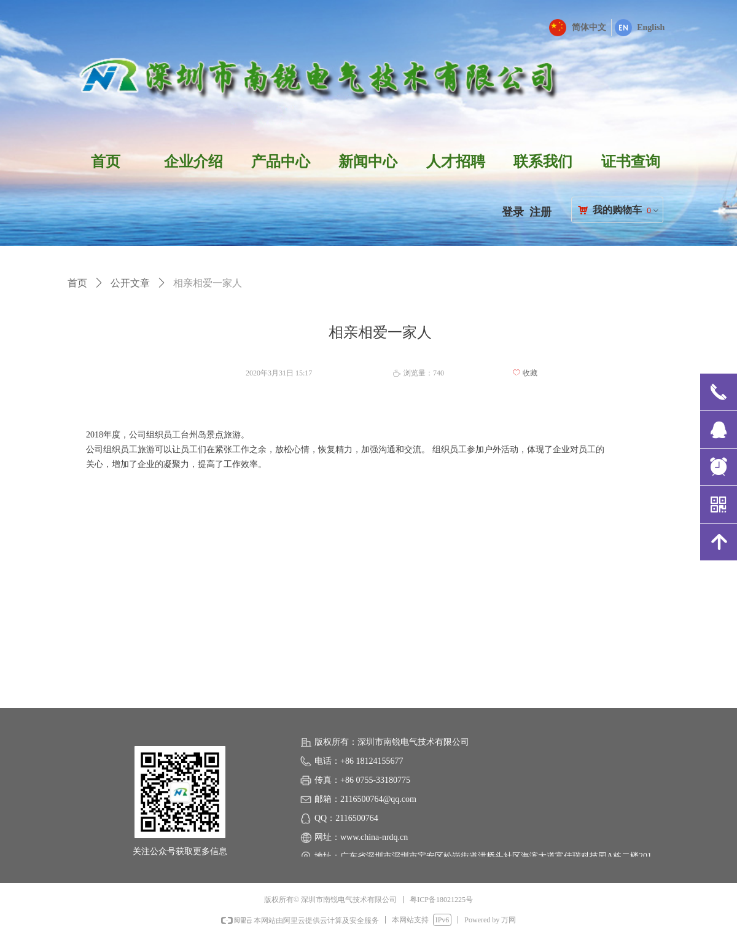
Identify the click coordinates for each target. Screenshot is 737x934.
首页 (77, 283)
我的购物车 (617, 210)
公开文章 (130, 283)
